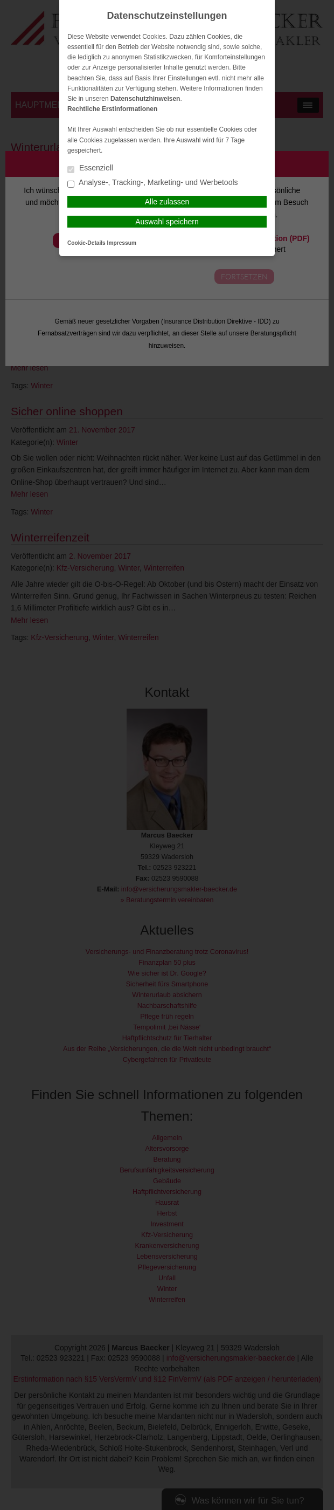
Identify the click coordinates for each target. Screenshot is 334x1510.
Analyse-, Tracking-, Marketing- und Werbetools (152, 183)
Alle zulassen (167, 201)
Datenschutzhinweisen (145, 98)
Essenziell (90, 168)
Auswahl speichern (167, 221)
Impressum (121, 243)
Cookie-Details (86, 243)
